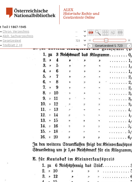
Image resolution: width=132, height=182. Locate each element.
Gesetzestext (12, 40)
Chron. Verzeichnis (16, 31)
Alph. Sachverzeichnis (18, 36)
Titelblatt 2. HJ (12, 45)
